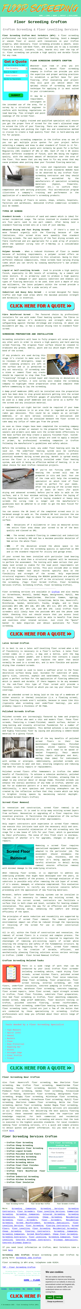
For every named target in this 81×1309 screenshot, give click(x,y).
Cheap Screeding (52, 1217)
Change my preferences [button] (55, 1301)
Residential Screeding (65, 1228)
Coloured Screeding (54, 1214)
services (42, 620)
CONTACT (63, 16)
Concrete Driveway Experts (16, 1243)
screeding (7, 617)
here (11, 1131)
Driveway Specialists (65, 1240)
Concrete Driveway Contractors (33, 1240)
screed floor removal (56, 808)
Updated (29, 1289)
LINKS (47, 16)
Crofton (56, 592)
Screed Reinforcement (28, 1223)
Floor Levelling (28, 1217)
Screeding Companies (24, 1209)
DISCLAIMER (73, 16)
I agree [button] (49, 1297)
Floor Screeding (34, 1226)
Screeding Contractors (14, 1237)
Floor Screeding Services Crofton (29, 1136)
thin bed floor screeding (16, 997)
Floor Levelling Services (51, 1211)
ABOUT (55, 16)
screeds (40, 747)
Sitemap (4, 1289)
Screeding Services (52, 1209)
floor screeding (70, 35)
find (12, 1082)
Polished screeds (11, 717)
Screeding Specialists (56, 1223)
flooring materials (57, 890)
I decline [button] (58, 1297)
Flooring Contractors (57, 1226)
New (24, 1289)
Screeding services (51, 1108)
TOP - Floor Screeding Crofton (18, 1267)
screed (38, 124)
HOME (41, 16)
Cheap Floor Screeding (65, 1234)
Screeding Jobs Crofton (28, 1258)
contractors (49, 900)
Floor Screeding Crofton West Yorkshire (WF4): (29, 35)
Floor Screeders (26, 1211)
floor (65, 969)
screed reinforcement (65, 1003)
